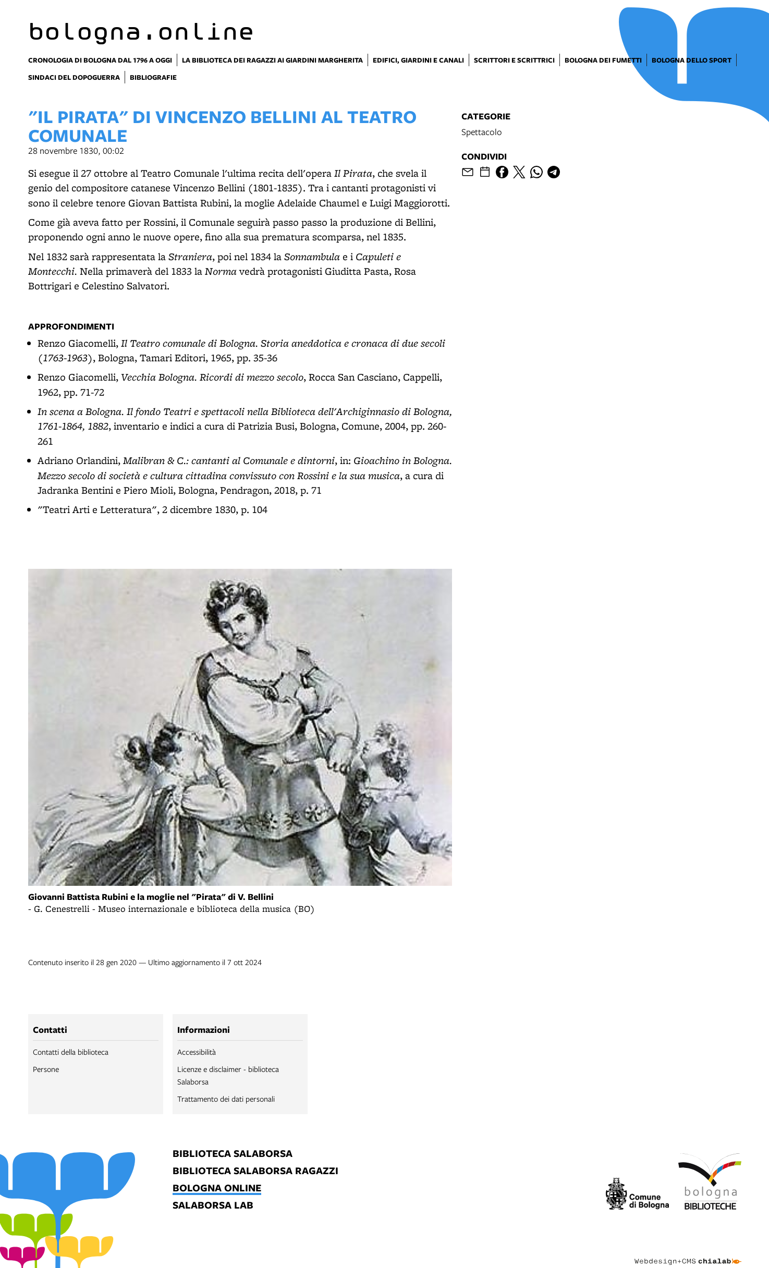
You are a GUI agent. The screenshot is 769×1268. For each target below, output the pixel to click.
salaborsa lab (213, 1206)
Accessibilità (196, 1051)
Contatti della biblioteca (70, 1051)
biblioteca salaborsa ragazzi (255, 1171)
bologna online (217, 1188)
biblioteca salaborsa (232, 1154)
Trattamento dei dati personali (226, 1098)
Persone (46, 1069)
